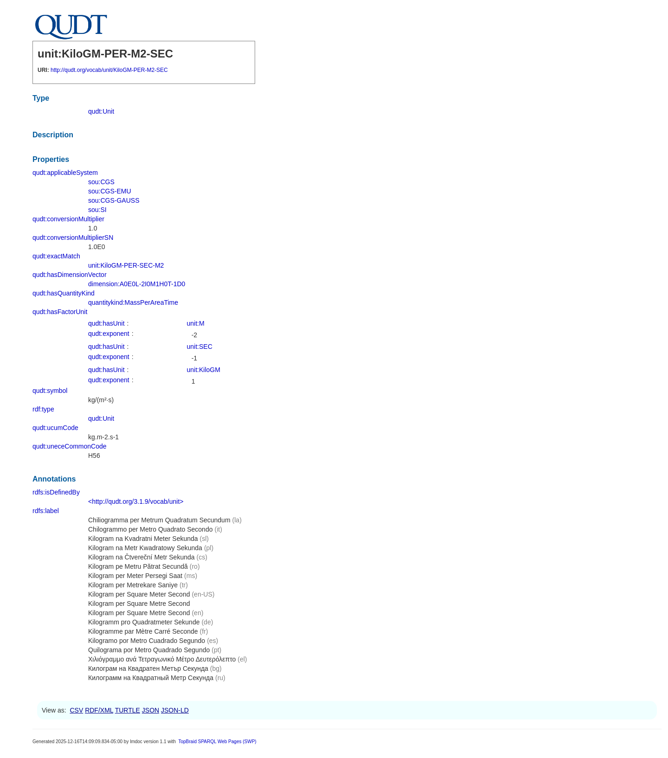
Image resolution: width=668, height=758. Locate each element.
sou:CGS (101, 182)
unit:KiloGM (203, 369)
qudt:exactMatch (56, 256)
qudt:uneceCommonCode (69, 446)
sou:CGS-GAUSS (113, 200)
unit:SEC (199, 346)
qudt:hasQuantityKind (63, 293)
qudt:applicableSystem (65, 172)
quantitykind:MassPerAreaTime (133, 302)
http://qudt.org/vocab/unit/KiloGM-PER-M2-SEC (109, 70)
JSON (150, 710)
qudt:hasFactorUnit (59, 311)
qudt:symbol (49, 390)
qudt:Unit (101, 111)
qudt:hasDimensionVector (69, 274)
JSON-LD (175, 710)
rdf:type (43, 409)
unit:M (196, 323)
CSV (76, 710)
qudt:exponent (108, 333)
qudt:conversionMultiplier (68, 219)
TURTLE (127, 710)
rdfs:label (45, 510)
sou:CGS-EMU (109, 191)
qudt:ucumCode (55, 427)
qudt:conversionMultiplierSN (72, 237)
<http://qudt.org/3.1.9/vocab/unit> (135, 501)
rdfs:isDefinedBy (56, 492)
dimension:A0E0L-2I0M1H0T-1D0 (136, 284)
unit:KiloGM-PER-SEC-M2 (126, 265)
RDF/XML (99, 710)
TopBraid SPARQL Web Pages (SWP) (217, 741)
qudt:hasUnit (106, 323)
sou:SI (97, 209)
